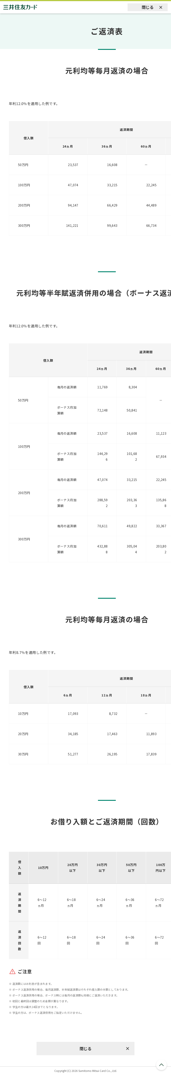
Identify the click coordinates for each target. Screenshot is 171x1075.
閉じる (148, 7)
